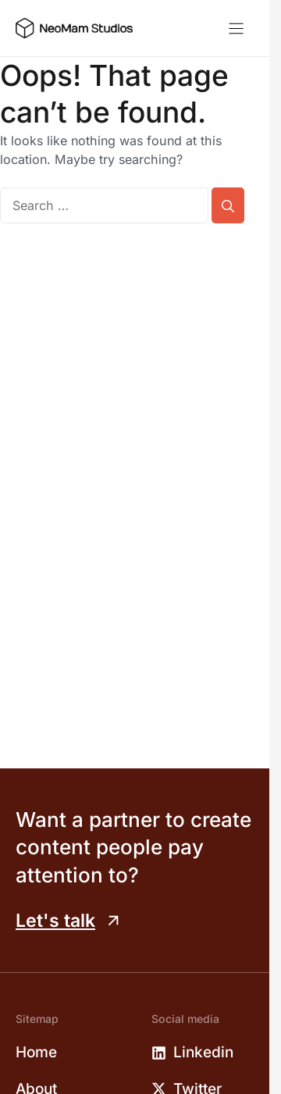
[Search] (228, 205)
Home (36, 1052)
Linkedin (203, 1052)
